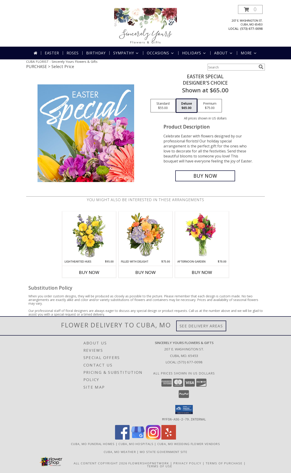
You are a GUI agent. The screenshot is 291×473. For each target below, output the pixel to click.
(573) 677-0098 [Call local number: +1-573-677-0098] (251, 28)
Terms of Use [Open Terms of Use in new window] (159, 466)
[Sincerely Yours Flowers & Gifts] (145, 26)
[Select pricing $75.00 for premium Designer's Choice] (210, 105)
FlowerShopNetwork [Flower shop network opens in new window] (148, 463)
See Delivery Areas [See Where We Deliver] (201, 326)
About (223, 53)
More (249, 53)
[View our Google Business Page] (137, 438)
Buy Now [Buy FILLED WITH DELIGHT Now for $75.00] (145, 272)
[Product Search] (232, 67)
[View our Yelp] (168, 438)
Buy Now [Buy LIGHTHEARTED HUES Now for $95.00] (89, 272)
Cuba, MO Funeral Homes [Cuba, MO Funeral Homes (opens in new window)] (93, 444)
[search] (261, 66)
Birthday (96, 53)
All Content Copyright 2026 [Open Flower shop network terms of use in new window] (100, 463)
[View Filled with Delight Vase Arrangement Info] (146, 235)
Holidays (194, 53)
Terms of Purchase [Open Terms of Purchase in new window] (224, 463)
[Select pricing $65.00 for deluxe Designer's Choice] (186, 105)
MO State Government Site (163, 452)
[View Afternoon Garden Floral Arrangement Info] (202, 235)
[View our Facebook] (122, 438)
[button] (250, 9)
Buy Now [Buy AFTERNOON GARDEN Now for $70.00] (202, 272)
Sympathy (126, 53)
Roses (73, 53)
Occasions (160, 53)
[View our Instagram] (153, 438)
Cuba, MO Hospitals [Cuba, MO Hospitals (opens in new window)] (135, 444)
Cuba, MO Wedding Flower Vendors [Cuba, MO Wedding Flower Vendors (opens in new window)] (188, 444)
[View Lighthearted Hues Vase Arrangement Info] (89, 235)
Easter (52, 53)
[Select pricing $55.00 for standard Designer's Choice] (163, 105)
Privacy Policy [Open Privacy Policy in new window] (187, 463)
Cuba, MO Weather (120, 452)
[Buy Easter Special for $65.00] (205, 175)
